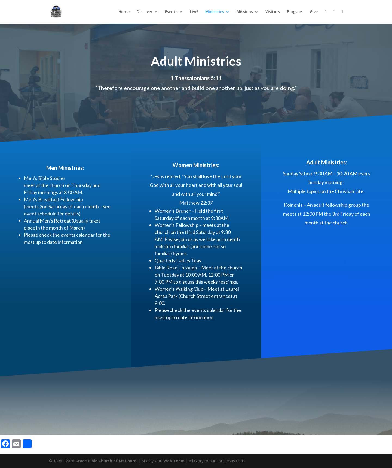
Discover (144, 12)
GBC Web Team (170, 460)
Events (171, 12)
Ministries (214, 12)
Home (124, 12)
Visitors (272, 12)
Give (314, 12)
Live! (194, 12)
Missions (245, 12)
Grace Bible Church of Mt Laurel (106, 460)
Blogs (292, 12)
